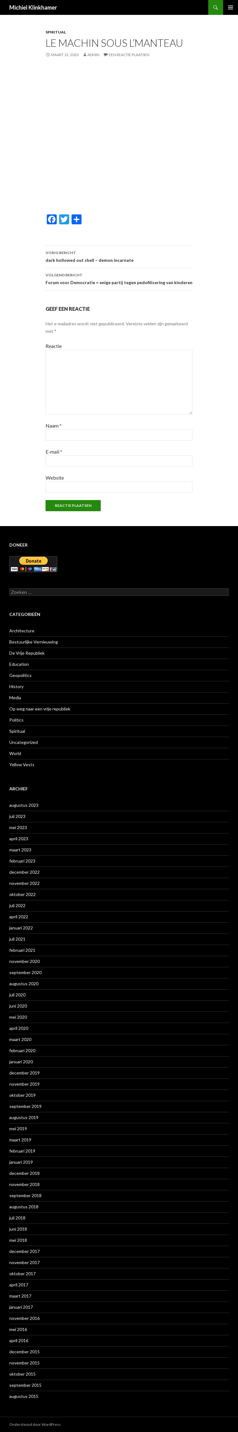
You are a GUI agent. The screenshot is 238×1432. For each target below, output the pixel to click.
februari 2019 (22, 1150)
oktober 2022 (22, 894)
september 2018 (25, 1195)
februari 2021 (22, 950)
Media (15, 697)
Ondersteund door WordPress (35, 1424)
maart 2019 (20, 1139)
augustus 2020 (23, 983)
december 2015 (24, 1351)
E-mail (54, 452)
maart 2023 (20, 849)
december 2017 (24, 1251)
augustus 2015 (23, 1396)
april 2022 (18, 916)
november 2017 (24, 1262)
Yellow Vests (21, 764)
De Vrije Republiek (27, 653)
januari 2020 (21, 1061)
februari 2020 (22, 1050)
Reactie (54, 346)
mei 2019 (18, 1128)
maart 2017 (20, 1295)
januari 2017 (21, 1307)
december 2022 (24, 872)
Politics (16, 720)
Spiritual (56, 32)
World (15, 753)
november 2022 (24, 883)
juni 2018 (18, 1229)
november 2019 (24, 1084)
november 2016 (24, 1318)
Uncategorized (23, 742)
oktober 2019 (22, 1095)
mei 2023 (18, 827)
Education (19, 664)
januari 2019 (21, 1162)
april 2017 (18, 1284)
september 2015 (25, 1385)
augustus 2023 (23, 805)
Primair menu (230, 7)
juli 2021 (17, 939)
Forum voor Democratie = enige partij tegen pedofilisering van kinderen (119, 278)
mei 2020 (18, 1017)
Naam (54, 425)
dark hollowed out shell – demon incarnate (119, 256)
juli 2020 (17, 994)
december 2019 (24, 1072)
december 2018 (24, 1173)
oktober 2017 (22, 1273)
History (16, 686)
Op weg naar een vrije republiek (39, 708)
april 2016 (18, 1340)
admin (93, 54)
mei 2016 (18, 1329)
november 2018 (24, 1184)
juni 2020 (18, 1005)
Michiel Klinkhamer (33, 7)
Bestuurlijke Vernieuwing (33, 641)
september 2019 (25, 1106)
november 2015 (24, 1362)
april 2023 (18, 838)
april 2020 (18, 1028)
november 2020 (24, 961)
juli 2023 (17, 816)
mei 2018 (18, 1240)
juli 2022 (17, 905)
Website (55, 478)
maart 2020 (20, 1039)
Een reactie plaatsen (129, 54)
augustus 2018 (23, 1206)
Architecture (21, 630)
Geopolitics (20, 675)
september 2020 (25, 972)
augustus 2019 (23, 1117)
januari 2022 (21, 927)
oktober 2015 (22, 1374)
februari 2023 (22, 860)
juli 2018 (17, 1217)
